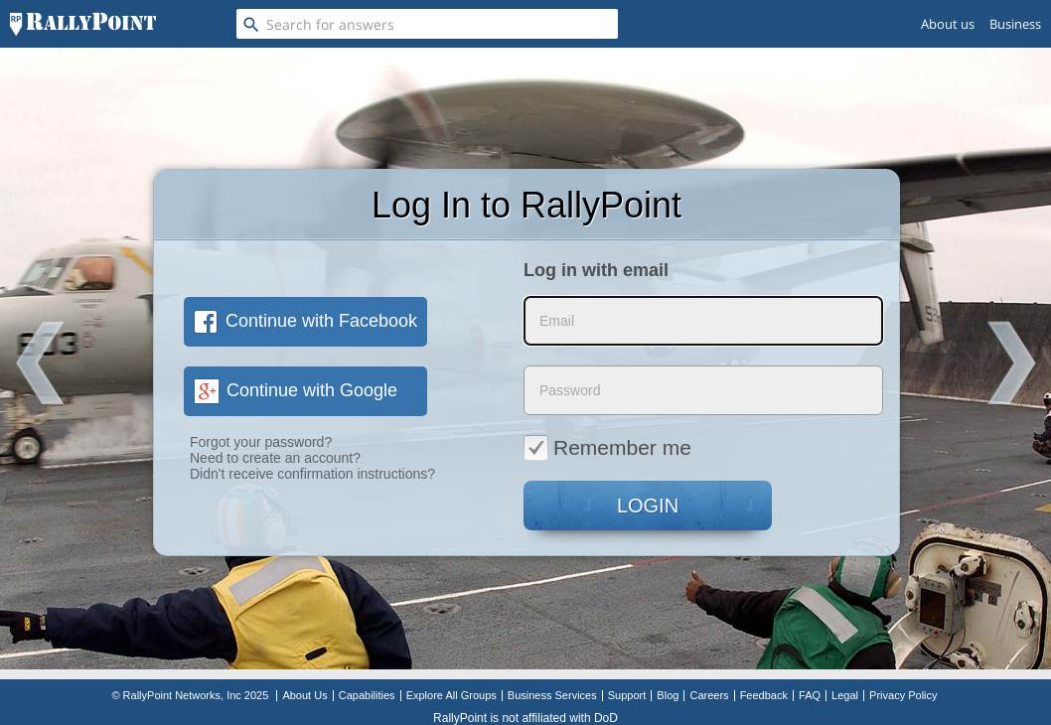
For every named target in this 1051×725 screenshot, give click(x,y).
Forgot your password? (261, 442)
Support (627, 695)
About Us (304, 695)
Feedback (764, 695)
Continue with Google (295, 390)
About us (948, 24)
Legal (844, 695)
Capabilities (367, 695)
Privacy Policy (903, 695)
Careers (708, 695)
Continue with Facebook (305, 321)
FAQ (810, 695)
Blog (667, 695)
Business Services (552, 695)
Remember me (607, 447)
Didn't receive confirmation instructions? (312, 474)
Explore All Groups (451, 695)
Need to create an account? (275, 458)
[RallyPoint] (83, 24)
